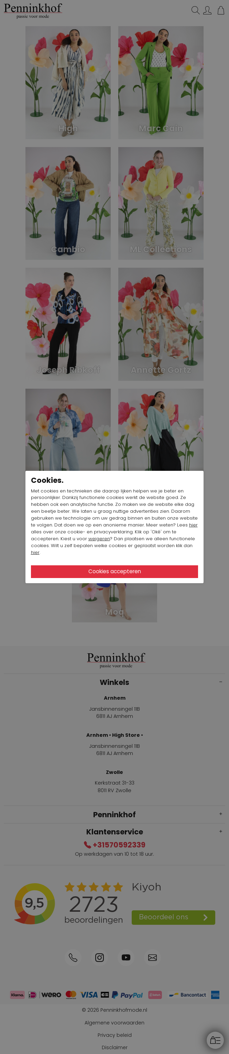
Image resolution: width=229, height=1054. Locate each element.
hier (193, 525)
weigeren (99, 538)
